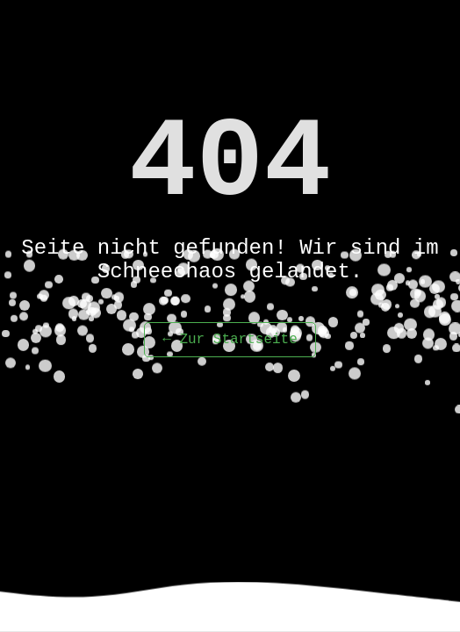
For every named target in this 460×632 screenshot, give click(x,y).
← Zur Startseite (230, 340)
